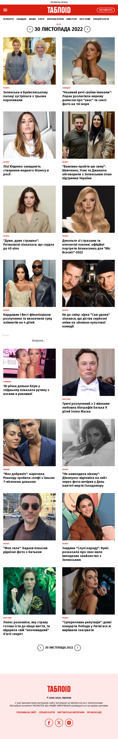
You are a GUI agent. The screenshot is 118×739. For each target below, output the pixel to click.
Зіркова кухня (55, 19)
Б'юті (41, 19)
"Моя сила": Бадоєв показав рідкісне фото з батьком (25, 550)
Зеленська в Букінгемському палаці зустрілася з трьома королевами (25, 96)
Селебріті (8, 19)
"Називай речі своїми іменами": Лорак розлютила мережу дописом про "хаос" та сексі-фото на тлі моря (87, 98)
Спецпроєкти (101, 19)
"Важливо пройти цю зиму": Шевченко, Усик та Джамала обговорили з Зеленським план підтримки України (87, 172)
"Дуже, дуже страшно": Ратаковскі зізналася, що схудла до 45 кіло (28, 244)
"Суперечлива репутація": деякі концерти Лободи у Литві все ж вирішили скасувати (86, 626)
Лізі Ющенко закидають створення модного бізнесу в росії (26, 170)
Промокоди (94, 712)
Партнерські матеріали (70, 712)
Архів (58, 24)
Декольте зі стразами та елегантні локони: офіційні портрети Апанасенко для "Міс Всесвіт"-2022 (86, 246)
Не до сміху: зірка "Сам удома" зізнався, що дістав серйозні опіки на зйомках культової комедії (86, 320)
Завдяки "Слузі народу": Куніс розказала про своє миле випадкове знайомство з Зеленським (85, 554)
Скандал (21, 19)
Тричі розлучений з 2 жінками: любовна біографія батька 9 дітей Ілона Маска (86, 407)
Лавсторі (71, 19)
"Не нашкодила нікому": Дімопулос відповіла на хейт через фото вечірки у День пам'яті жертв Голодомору (84, 480)
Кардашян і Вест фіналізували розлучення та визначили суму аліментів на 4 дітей (27, 318)
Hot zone (85, 19)
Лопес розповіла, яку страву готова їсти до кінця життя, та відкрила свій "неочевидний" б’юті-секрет (26, 628)
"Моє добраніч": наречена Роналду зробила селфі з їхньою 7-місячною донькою (29, 478)
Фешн (32, 19)
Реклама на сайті (26, 712)
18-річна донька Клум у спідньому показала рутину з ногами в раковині (26, 390)
